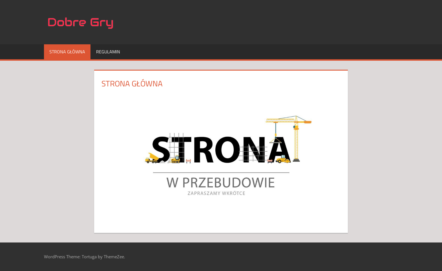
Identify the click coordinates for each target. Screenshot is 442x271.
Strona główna (67, 51)
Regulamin (108, 51)
